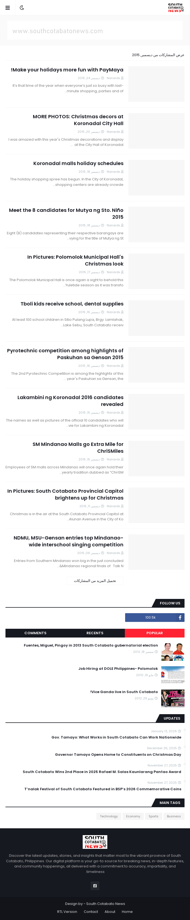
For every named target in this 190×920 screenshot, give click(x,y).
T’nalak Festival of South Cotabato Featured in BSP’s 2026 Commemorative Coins (102, 789)
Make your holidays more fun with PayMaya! (67, 69)
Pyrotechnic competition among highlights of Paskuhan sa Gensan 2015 (65, 354)
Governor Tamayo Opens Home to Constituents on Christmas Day (118, 754)
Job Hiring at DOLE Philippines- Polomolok (118, 668)
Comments (35, 633)
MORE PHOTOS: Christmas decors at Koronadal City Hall (78, 120)
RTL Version (67, 911)
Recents (95, 633)
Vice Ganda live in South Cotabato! (124, 692)
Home (127, 911)
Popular (154, 633)
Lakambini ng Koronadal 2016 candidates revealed (70, 401)
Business (174, 816)
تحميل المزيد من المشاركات (95, 580)
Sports (154, 816)
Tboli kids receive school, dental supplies (72, 303)
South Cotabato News (105, 903)
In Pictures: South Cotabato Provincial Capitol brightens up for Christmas (65, 494)
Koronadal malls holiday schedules (78, 163)
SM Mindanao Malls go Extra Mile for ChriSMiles (78, 447)
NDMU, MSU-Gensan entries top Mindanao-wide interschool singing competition (68, 541)
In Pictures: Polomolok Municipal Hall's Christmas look (75, 260)
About (110, 911)
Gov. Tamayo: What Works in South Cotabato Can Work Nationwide (116, 737)
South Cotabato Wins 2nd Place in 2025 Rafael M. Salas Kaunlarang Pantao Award (102, 771)
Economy (133, 816)
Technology (109, 816)
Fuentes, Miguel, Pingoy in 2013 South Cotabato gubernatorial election (91, 645)
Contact (91, 911)
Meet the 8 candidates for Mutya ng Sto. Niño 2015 (66, 213)
